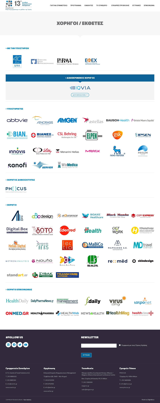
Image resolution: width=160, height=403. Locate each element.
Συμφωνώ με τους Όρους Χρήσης (134, 345)
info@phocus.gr (126, 384)
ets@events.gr (12, 384)
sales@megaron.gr (88, 389)
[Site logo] (19, 5)
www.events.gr (11, 387)
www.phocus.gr (125, 387)
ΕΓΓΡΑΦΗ (86, 355)
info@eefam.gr (50, 387)
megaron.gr (85, 386)
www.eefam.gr (48, 391)
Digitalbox (151, 399)
